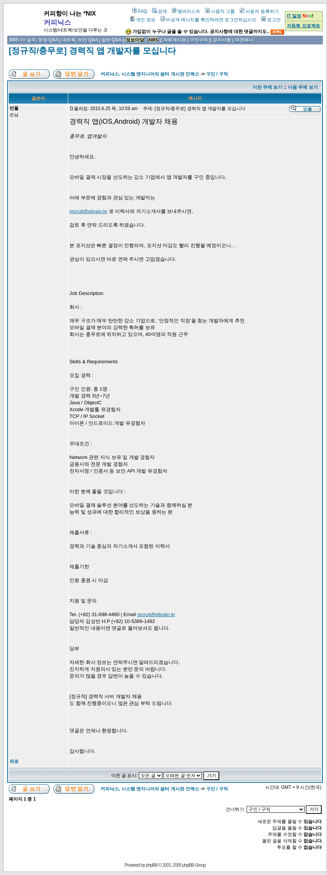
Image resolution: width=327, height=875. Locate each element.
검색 (159, 11)
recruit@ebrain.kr (88, 211)
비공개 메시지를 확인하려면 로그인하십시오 (208, 19)
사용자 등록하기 (259, 11)
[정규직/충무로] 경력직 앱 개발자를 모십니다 (92, 50)
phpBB (151, 865)
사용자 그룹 (220, 11)
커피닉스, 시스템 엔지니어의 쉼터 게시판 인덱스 (150, 74)
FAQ (139, 11)
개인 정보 (142, 19)
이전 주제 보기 (268, 87)
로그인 (271, 19)
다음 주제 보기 (303, 87)
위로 (14, 761)
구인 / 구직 (217, 74)
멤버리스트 (186, 11)
